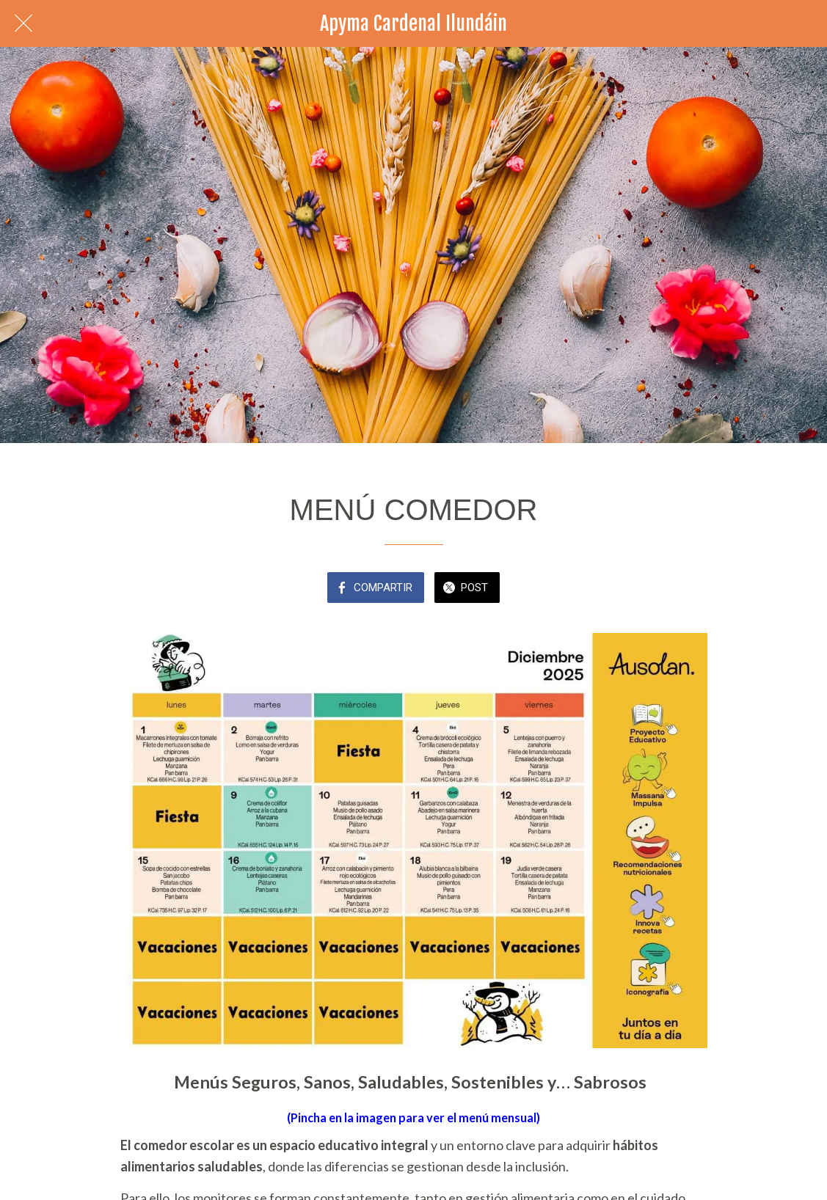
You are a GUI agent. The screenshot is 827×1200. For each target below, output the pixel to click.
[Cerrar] (23, 23)
